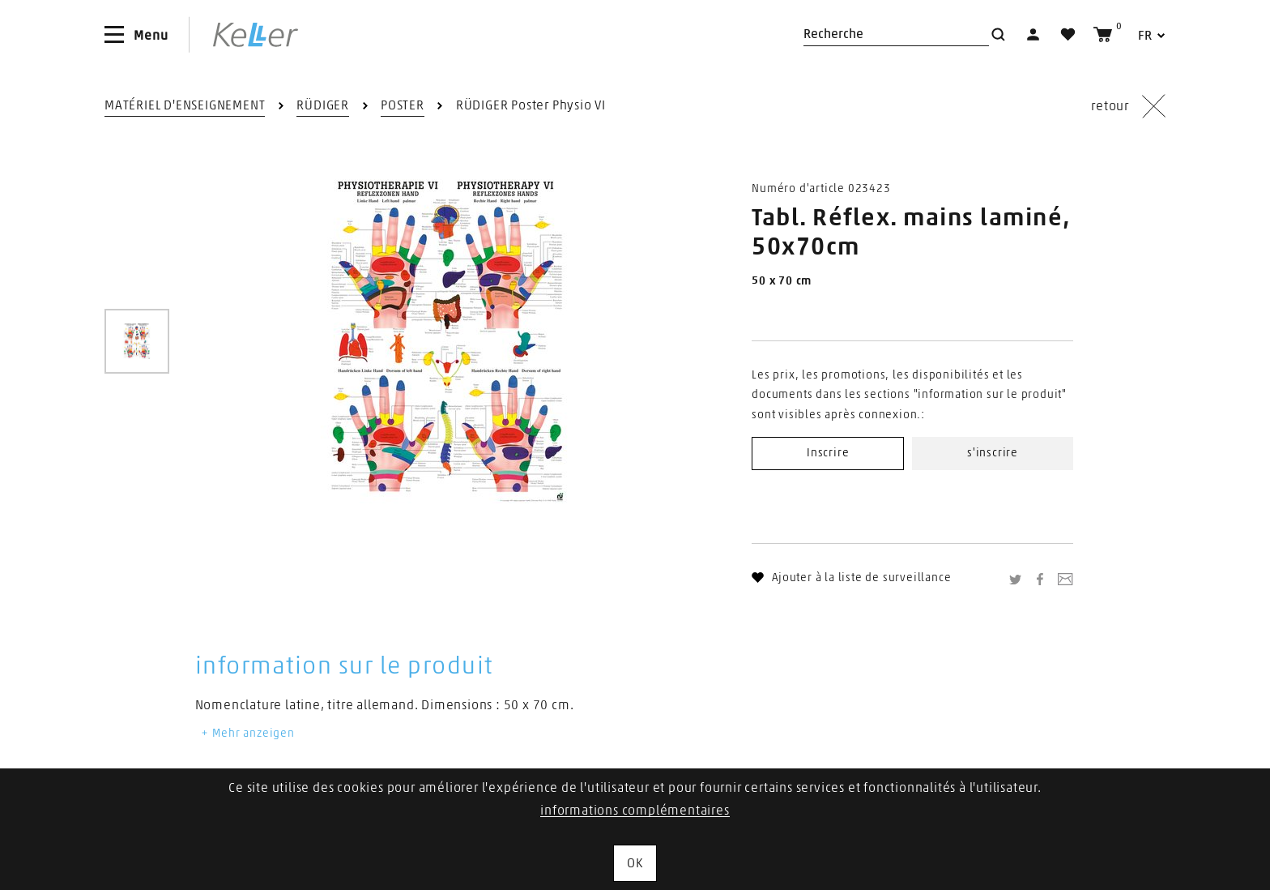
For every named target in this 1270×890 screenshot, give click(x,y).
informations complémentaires (634, 810)
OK (635, 863)
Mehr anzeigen (247, 733)
